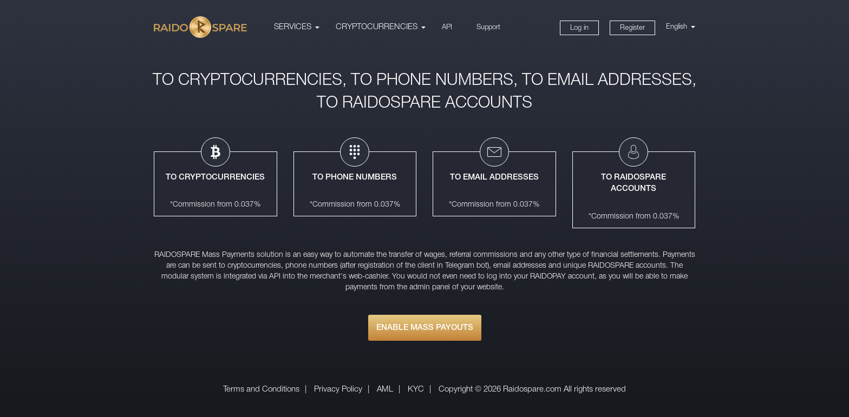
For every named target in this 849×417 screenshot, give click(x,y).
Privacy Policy (338, 389)
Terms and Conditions (261, 389)
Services (292, 27)
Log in (579, 28)
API (447, 27)
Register (632, 28)
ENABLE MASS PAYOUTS (424, 328)
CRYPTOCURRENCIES (376, 27)
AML (385, 389)
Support (488, 27)
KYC (416, 389)
